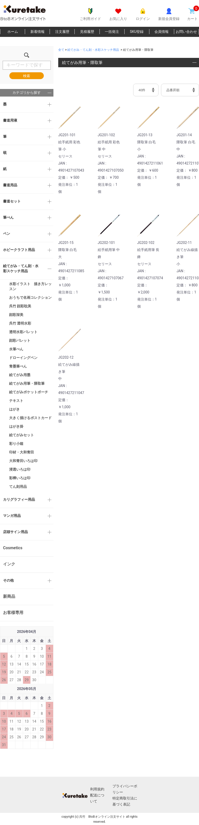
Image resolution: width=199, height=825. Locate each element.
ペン (6, 234)
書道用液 (10, 120)
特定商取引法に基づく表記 (124, 801)
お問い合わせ (186, 32)
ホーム (12, 32)
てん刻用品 (18, 487)
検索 (26, 76)
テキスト (16, 401)
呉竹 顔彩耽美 (20, 306)
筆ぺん (8, 217)
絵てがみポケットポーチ (28, 392)
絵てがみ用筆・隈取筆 (27, 383)
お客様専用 (13, 612)
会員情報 (161, 32)
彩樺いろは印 (19, 478)
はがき (14, 409)
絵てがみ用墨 (19, 375)
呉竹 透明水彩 (20, 323)
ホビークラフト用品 (19, 250)
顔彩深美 (16, 315)
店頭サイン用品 (15, 532)
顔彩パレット (19, 340)
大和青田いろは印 (23, 461)
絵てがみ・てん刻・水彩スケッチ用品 (20, 268)
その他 (8, 580)
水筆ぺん (16, 349)
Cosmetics (12, 547)
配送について (97, 798)
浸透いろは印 (19, 469)
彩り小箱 (16, 444)
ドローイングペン (23, 358)
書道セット (12, 201)
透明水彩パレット (23, 332)
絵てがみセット (21, 435)
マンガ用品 (12, 516)
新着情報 (37, 32)
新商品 (9, 596)
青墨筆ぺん (18, 366)
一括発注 (112, 32)
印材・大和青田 (21, 452)
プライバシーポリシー (124, 789)
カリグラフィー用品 (19, 499)
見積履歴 (87, 32)
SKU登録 (137, 32)
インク (9, 564)
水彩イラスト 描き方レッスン (30, 286)
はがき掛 (16, 426)
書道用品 (10, 185)
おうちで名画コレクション (30, 297)
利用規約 (97, 789)
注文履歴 (62, 32)
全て (61, 50)
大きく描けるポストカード (30, 418)
